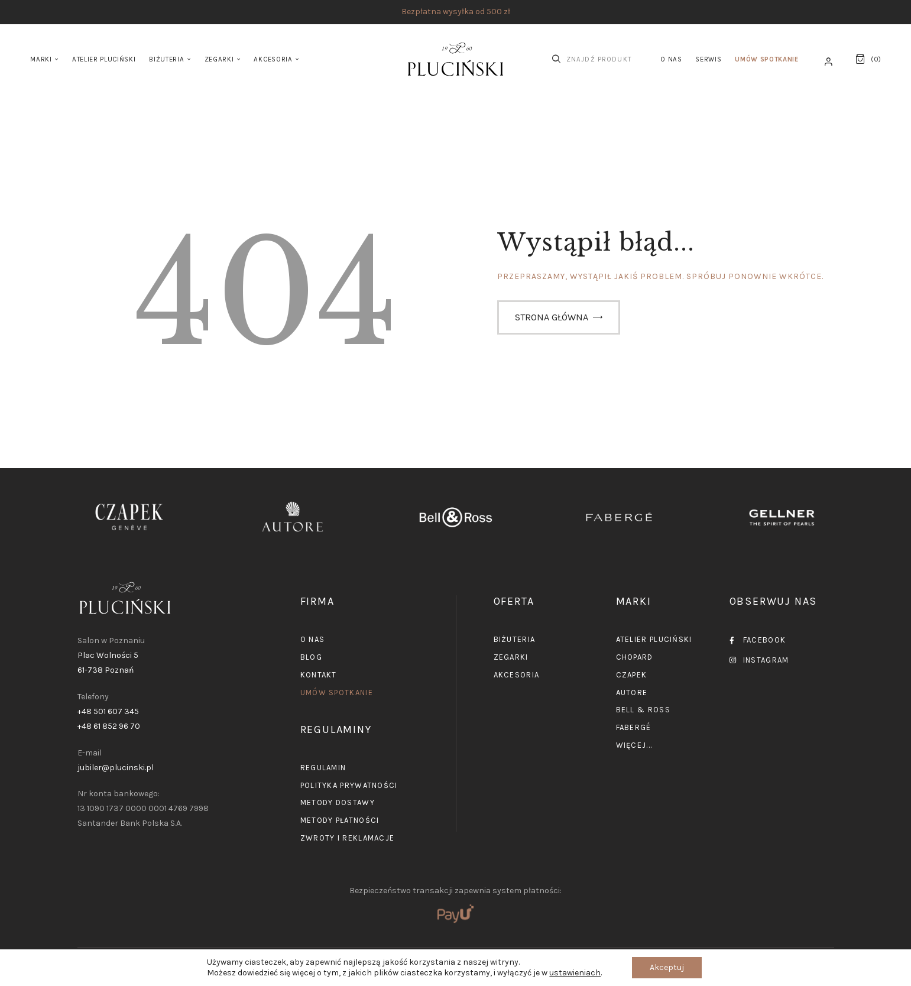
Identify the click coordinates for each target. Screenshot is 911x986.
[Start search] (556, 59)
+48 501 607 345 (108, 711)
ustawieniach (575, 973)
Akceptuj (667, 967)
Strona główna (551, 317)
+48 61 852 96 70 (108, 726)
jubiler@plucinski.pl (115, 768)
